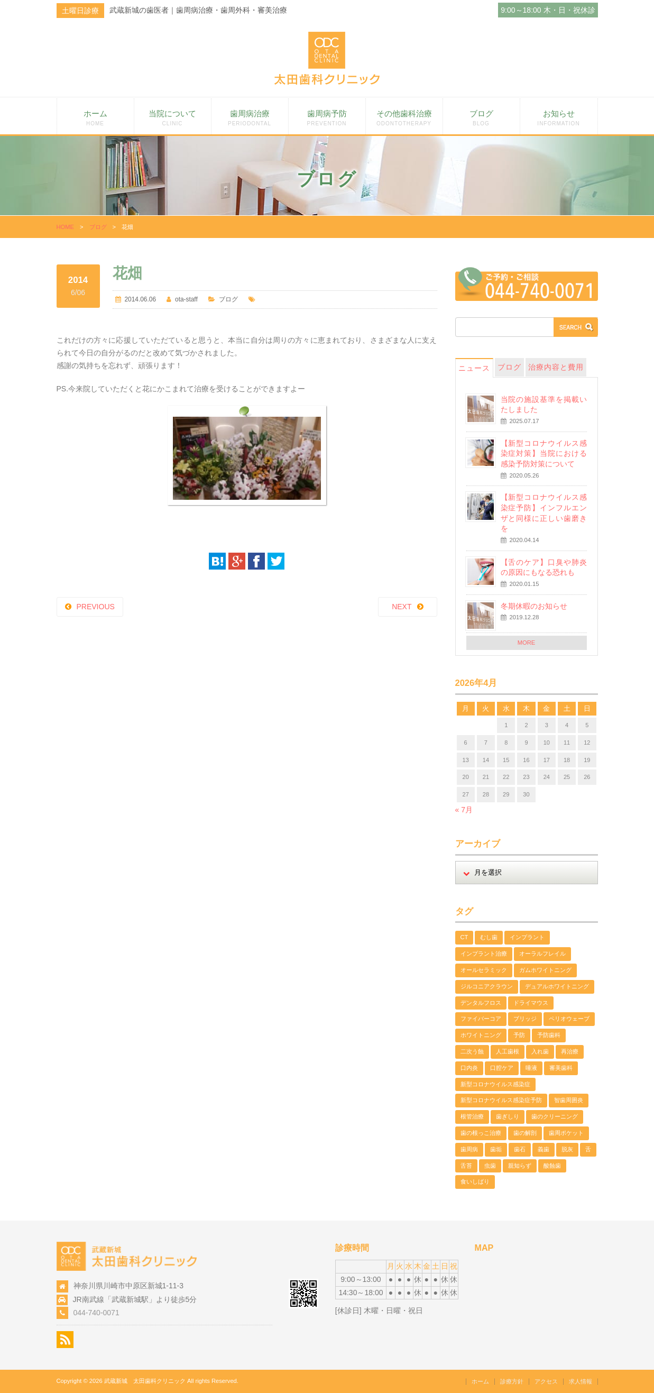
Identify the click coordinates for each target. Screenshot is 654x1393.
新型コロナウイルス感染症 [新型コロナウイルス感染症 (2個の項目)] (495, 1084)
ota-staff (186, 299)
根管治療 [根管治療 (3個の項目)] (472, 1116)
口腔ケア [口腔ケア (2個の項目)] (501, 1068)
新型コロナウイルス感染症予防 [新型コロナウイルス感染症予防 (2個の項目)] (501, 1100)
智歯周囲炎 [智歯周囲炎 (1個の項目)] (568, 1100)
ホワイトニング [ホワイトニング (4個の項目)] (480, 1035)
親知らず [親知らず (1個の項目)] (519, 1165)
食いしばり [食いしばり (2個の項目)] (475, 1181)
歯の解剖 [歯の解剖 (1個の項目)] (525, 1133)
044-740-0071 (96, 1312)
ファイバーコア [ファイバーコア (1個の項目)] (480, 1018)
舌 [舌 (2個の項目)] (588, 1149)
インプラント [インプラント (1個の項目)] (527, 937)
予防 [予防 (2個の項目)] (519, 1035)
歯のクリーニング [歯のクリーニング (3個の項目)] (554, 1116)
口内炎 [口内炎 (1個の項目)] (469, 1068)
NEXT (401, 606)
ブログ (481, 117)
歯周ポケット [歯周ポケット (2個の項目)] (566, 1133)
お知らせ (558, 117)
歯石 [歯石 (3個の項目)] (520, 1149)
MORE (527, 642)
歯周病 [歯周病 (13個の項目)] (469, 1149)
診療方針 (511, 1381)
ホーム (95, 117)
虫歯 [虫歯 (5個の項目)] (490, 1165)
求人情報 (580, 1381)
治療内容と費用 (556, 367)
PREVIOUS (96, 606)
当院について (173, 117)
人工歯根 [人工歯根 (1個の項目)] (507, 1051)
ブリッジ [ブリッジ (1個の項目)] (525, 1018)
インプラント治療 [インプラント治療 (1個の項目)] (483, 953)
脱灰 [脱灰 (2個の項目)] (567, 1149)
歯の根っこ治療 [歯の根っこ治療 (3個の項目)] (480, 1133)
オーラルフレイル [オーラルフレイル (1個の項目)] (542, 953)
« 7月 (464, 809)
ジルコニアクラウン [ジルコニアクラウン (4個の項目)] (486, 986)
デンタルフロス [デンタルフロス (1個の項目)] (480, 1003)
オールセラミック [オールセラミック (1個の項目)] (483, 970)
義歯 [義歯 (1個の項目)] (543, 1149)
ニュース (474, 368)
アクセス (546, 1381)
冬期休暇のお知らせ (534, 606)
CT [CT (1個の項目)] (464, 937)
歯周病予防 (327, 117)
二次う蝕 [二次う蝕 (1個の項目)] (472, 1051)
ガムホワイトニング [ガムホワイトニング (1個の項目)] (545, 970)
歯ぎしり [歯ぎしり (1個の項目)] (507, 1116)
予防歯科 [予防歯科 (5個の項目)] (548, 1035)
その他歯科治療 (404, 117)
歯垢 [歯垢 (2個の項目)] (496, 1149)
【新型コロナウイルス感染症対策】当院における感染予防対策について (544, 453)
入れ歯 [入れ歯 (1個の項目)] (540, 1051)
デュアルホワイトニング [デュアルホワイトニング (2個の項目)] (557, 986)
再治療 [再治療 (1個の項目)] (569, 1051)
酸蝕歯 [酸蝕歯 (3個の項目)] (552, 1165)
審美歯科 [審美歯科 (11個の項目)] (561, 1068)
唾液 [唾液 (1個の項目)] (531, 1068)
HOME (66, 227)
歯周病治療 (250, 117)
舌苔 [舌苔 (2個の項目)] (466, 1165)
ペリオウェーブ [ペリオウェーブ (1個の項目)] (569, 1018)
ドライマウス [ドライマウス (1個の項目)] (530, 1003)
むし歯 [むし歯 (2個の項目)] (489, 937)
